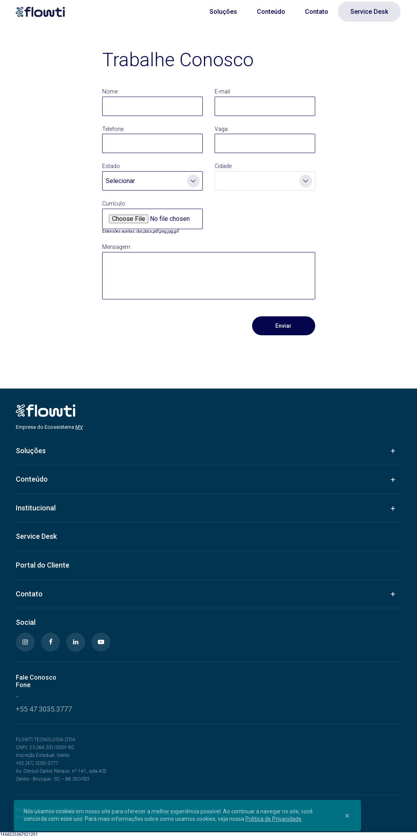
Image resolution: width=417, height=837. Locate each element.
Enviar (283, 326)
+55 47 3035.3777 (44, 709)
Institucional (36, 508)
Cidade (223, 166)
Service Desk (369, 11)
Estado (111, 166)
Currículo (113, 203)
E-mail (222, 91)
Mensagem (116, 247)
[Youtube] (101, 642)
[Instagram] (25, 642)
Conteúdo (271, 11)
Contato (316, 11)
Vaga (221, 129)
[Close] (347, 815)
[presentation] (162, 325)
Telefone (112, 129)
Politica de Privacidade (273, 819)
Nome (110, 91)
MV (79, 427)
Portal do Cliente (42, 565)
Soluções (223, 11)
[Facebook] (50, 642)
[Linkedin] (75, 642)
